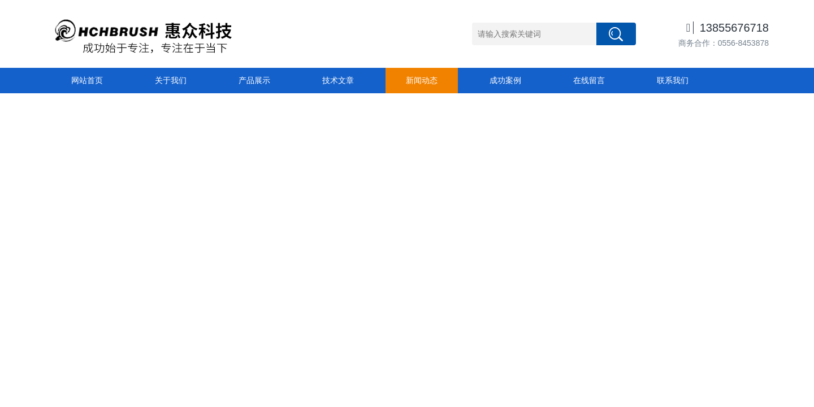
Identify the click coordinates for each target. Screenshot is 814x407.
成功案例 (505, 80)
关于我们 (171, 80)
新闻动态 (422, 80)
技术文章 (338, 80)
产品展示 (254, 80)
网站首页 (87, 80)
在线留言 (589, 80)
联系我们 (673, 80)
